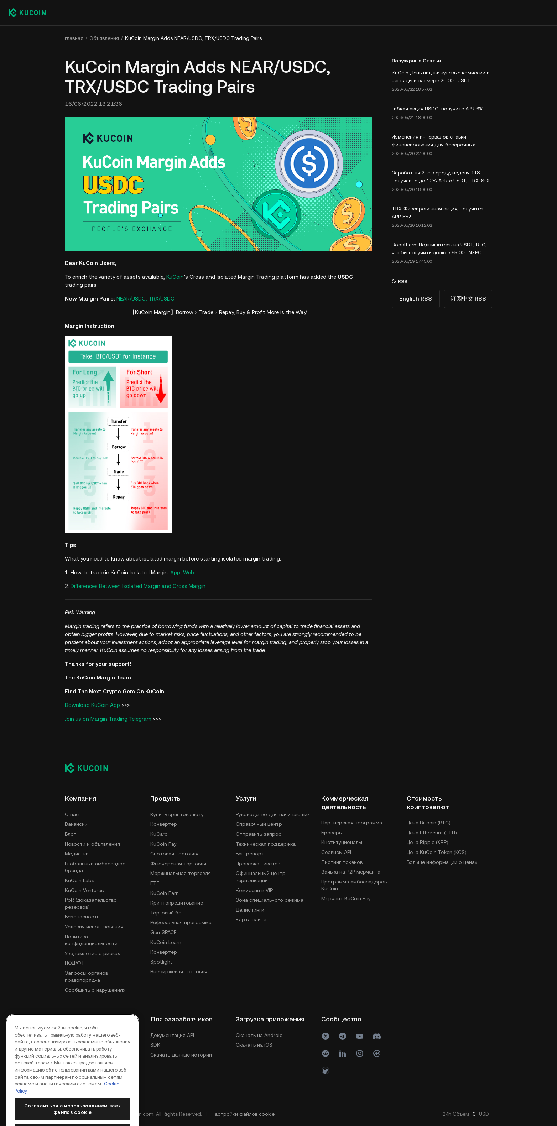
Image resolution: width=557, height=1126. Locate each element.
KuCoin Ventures (84, 890)
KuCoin (175, 277)
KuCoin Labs (79, 880)
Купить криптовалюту (177, 814)
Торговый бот (167, 913)
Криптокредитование (176, 903)
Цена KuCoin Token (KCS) (437, 852)
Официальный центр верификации (261, 876)
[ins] (359, 1053)
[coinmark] (377, 1053)
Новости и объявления (92, 844)
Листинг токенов (342, 862)
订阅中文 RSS (468, 298)
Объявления (104, 38)
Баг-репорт (250, 853)
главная (74, 38)
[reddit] (325, 1053)
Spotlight (161, 962)
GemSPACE (163, 932)
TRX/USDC (162, 299)
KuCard (159, 834)
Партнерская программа (351, 822)
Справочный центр (259, 824)
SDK (155, 1045)
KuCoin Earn (164, 893)
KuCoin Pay (163, 844)
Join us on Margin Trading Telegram (108, 719)
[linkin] (342, 1053)
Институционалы (341, 842)
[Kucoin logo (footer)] (90, 767)
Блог (70, 834)
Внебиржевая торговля (178, 971)
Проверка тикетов (258, 863)
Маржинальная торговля (180, 873)
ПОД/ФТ (75, 963)
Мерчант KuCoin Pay (346, 898)
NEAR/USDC (131, 299)
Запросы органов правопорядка (86, 976)
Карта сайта (251, 919)
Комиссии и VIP (254, 890)
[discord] (377, 1036)
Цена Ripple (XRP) (427, 842)
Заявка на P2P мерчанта (350, 872)
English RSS (415, 298)
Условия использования (94, 926)
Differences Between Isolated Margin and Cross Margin (138, 586)
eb (191, 572)
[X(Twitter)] (325, 1036)
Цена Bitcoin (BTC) (429, 822)
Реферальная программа (181, 922)
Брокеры (332, 832)
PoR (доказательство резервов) (91, 903)
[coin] (325, 1070)
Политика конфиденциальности (91, 940)
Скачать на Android (259, 1035)
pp (177, 572)
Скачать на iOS (254, 1045)
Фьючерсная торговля (178, 863)
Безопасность (82, 916)
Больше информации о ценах (442, 862)
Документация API (172, 1035)
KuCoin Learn (165, 942)
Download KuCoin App (92, 705)
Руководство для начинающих (273, 814)
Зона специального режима (269, 900)
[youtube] (359, 1036)
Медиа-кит (78, 853)
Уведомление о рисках (92, 953)
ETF (154, 883)
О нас (72, 814)
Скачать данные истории (181, 1055)
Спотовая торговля (174, 853)
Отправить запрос (258, 834)
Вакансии (76, 824)
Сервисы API (336, 852)
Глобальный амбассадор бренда (95, 867)
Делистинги (250, 910)
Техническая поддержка (266, 844)
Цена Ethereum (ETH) (432, 832)
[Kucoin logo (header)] (27, 12)
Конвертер (163, 824)
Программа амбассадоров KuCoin (354, 885)
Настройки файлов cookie (243, 1114)
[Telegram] (342, 1036)
